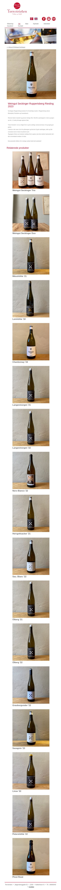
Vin (19, 24)
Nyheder (36, 24)
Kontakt (20, 26)
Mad (26, 24)
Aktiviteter (47, 24)
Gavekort (10, 26)
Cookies (31, 887)
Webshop (10, 24)
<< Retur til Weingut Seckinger (16, 47)
